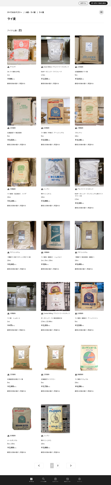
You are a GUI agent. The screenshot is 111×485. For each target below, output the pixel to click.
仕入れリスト (55, 480)
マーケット (31, 480)
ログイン (83, 3)
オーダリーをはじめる (98, 3)
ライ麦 (41, 12)
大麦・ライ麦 (30, 12)
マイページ (79, 480)
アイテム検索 (43, 480)
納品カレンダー (67, 480)
